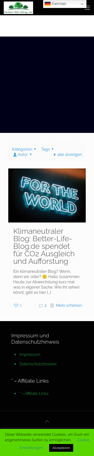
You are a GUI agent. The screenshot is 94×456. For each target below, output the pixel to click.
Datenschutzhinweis (38, 364)
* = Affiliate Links (34, 393)
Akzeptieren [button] (61, 448)
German (55, 4)
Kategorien (25, 149)
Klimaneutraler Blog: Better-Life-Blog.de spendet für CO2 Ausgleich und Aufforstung (44, 246)
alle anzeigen (67, 154)
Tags (48, 149)
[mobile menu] (87, 7)
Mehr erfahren (69, 305)
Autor (22, 154)
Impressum (30, 354)
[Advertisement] (47, 86)
